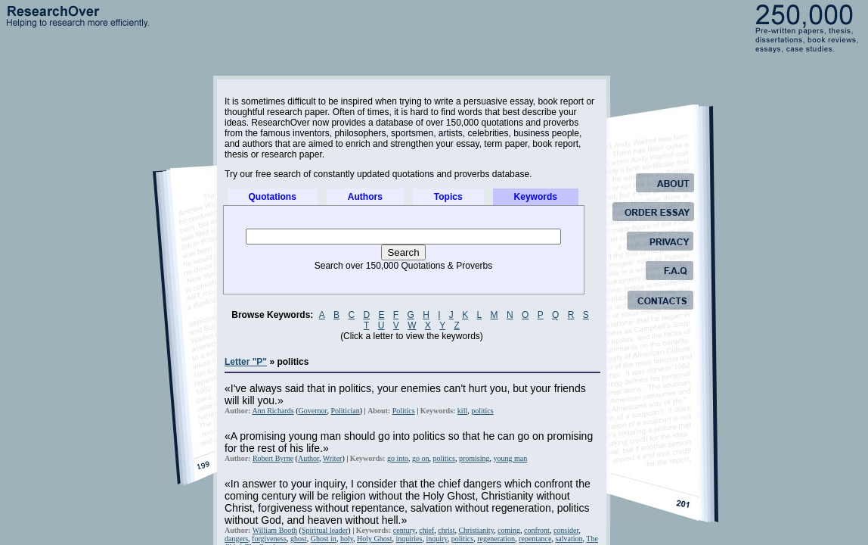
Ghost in (323, 538)
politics (482, 410)
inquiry (436, 538)
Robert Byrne (273, 458)
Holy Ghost (374, 538)
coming (509, 530)
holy (346, 538)
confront (537, 530)
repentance (535, 538)
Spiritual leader (325, 530)
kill (462, 410)
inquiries (408, 538)
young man (511, 458)
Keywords (535, 197)
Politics (403, 410)
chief (426, 530)
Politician (344, 410)
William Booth (275, 530)
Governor (313, 410)
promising (474, 458)
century (404, 530)
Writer (333, 458)
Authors (365, 197)
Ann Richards (272, 410)
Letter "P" (246, 362)
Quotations (272, 197)
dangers (236, 538)
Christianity (476, 530)
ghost (298, 538)
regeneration (496, 538)
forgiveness (269, 538)
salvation (568, 538)
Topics (448, 197)
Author (308, 458)
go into (397, 458)
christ (446, 530)
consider (565, 530)
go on (420, 458)
